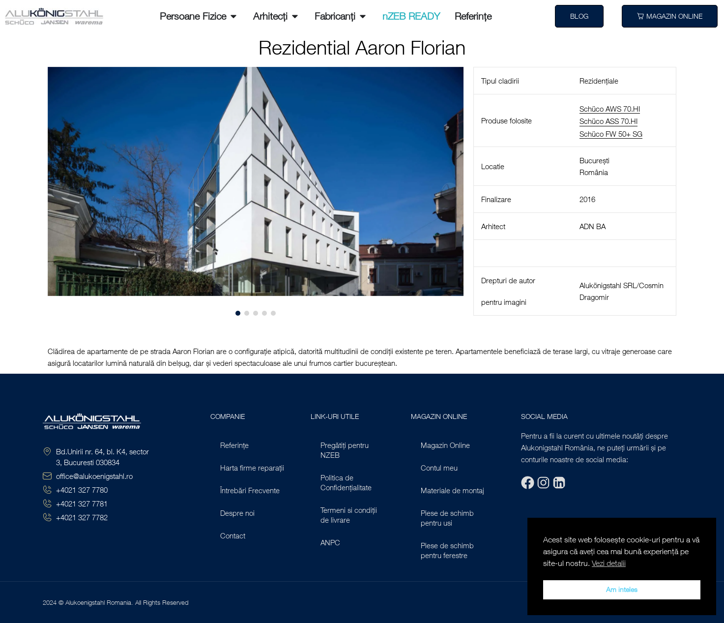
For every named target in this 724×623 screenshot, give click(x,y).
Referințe (234, 445)
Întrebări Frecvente (250, 490)
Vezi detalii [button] (609, 563)
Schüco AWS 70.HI (609, 108)
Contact (232, 535)
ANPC (330, 542)
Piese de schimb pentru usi (447, 517)
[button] (61, 191)
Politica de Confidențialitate (346, 482)
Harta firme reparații (252, 467)
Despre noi (237, 512)
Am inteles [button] (621, 589)
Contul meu (439, 467)
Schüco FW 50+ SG (610, 133)
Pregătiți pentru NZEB (344, 450)
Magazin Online (445, 445)
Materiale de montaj (452, 490)
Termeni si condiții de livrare (348, 514)
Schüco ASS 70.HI (608, 121)
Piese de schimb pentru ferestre (447, 550)
